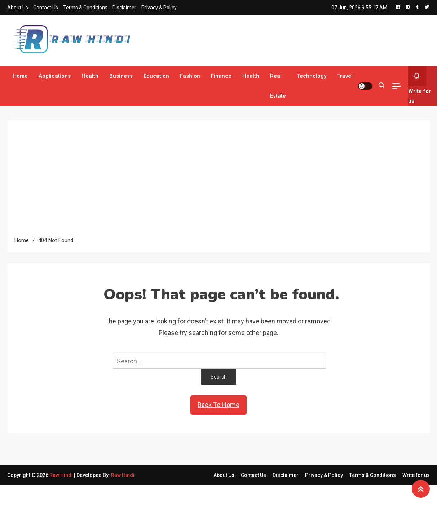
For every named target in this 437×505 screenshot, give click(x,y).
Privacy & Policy (159, 7)
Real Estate (278, 86)
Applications (55, 76)
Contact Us (45, 7)
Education (156, 76)
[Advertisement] (218, 181)
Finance (221, 76)
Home (20, 76)
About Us (17, 7)
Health (89, 76)
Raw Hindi (61, 475)
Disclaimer (124, 7)
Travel (345, 76)
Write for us (419, 85)
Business (121, 76)
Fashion (190, 76)
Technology (311, 76)
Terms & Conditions (85, 7)
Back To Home (218, 404)
